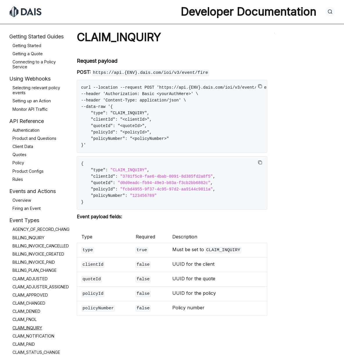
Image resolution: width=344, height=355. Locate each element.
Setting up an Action (31, 100)
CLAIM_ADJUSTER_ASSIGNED (40, 286)
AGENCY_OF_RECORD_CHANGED (43, 229)
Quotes (19, 154)
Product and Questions (34, 138)
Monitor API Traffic (30, 109)
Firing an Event (26, 208)
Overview (21, 200)
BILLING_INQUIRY (28, 237)
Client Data (22, 146)
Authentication (26, 130)
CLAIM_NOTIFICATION (33, 335)
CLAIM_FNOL (24, 319)
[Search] (330, 11)
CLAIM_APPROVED (30, 294)
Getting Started (26, 45)
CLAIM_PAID (23, 344)
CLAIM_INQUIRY (27, 327)
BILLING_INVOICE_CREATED (38, 253)
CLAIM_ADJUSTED (30, 278)
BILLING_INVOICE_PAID (33, 262)
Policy (18, 162)
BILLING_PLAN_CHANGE (34, 270)
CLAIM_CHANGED (28, 303)
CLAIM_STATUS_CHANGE (36, 352)
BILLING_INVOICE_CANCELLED (40, 245)
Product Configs (28, 171)
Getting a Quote (27, 53)
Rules (17, 179)
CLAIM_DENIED (26, 311)
